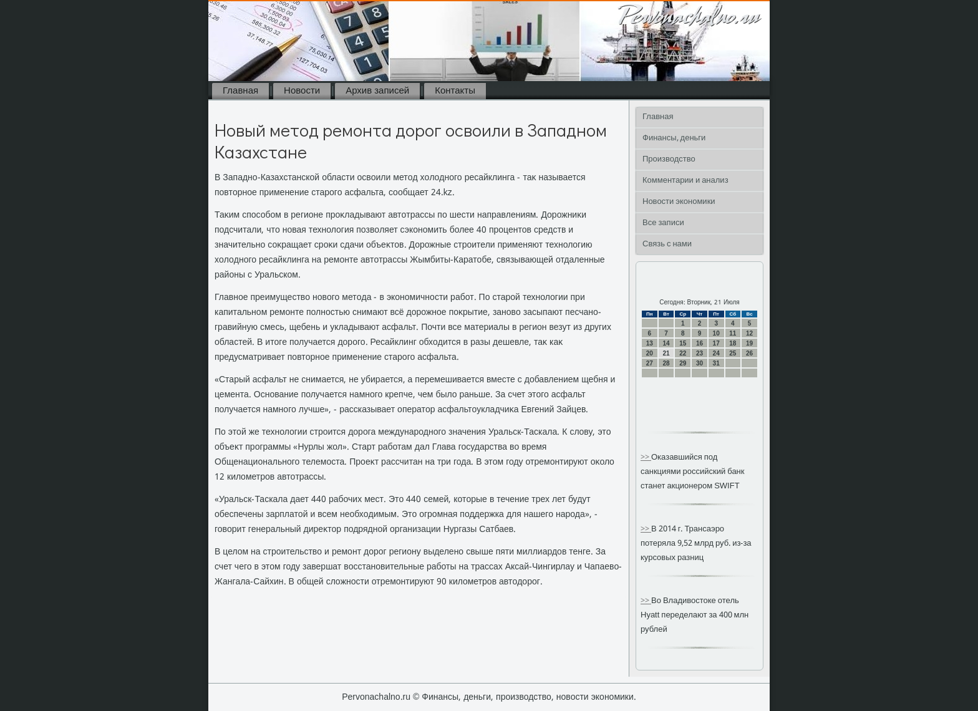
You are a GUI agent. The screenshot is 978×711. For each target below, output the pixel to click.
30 (699, 363)
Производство (668, 159)
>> (646, 457)
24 (716, 353)
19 (749, 343)
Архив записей (377, 91)
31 (716, 363)
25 (732, 353)
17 (716, 343)
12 (749, 333)
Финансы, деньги (673, 138)
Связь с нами (667, 244)
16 (699, 343)
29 (682, 363)
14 (665, 343)
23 (699, 353)
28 (665, 363)
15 (682, 343)
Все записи (663, 223)
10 (716, 333)
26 (749, 353)
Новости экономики (678, 202)
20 (649, 353)
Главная (240, 91)
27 (649, 363)
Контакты (455, 91)
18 (732, 343)
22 (682, 353)
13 (649, 343)
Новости (302, 91)
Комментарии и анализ (685, 180)
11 (732, 333)
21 (665, 353)
